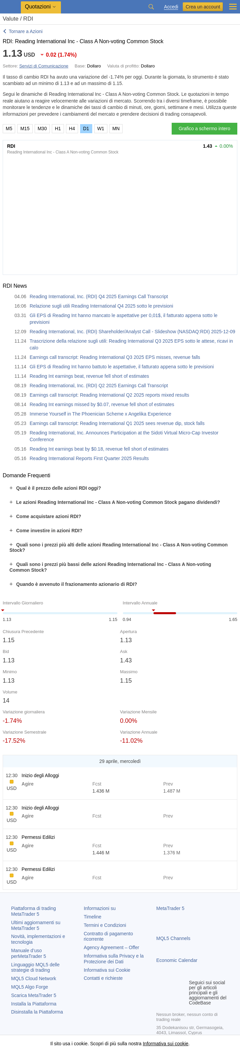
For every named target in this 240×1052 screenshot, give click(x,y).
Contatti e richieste (103, 978)
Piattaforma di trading (33, 911)
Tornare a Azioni (25, 31)
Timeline (92, 916)
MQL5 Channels (173, 938)
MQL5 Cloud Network (33, 978)
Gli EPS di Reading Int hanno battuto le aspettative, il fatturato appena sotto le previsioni (122, 366)
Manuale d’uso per (28, 953)
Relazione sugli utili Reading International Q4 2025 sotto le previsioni (101, 306)
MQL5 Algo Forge (29, 987)
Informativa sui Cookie (107, 970)
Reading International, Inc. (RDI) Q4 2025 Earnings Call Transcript (99, 296)
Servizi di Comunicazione (43, 65)
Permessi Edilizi (38, 837)
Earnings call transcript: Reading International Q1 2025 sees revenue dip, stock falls (117, 423)
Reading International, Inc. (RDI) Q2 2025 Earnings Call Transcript (99, 385)
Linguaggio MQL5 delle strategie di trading (35, 967)
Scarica (33, 995)
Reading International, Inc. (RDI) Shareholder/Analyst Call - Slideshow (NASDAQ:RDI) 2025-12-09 (132, 331)
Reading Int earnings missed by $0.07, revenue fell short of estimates (102, 404)
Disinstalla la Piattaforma (37, 1012)
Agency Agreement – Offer (111, 947)
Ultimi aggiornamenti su (35, 925)
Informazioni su (100, 908)
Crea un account (202, 6)
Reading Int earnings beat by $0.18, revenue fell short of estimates (99, 449)
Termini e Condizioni (105, 925)
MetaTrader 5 (170, 908)
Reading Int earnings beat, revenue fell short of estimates (89, 376)
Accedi (171, 6)
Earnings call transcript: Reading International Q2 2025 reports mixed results (109, 395)
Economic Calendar (176, 960)
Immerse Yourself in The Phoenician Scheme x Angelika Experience (100, 414)
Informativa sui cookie (165, 1043)
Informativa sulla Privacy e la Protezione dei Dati (114, 958)
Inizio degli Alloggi (40, 775)
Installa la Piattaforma (34, 1003)
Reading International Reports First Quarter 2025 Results (89, 458)
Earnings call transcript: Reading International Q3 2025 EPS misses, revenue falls (115, 357)
